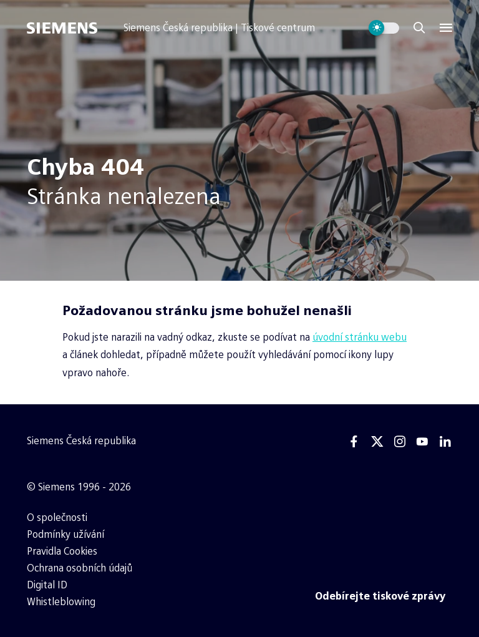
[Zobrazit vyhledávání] (419, 28)
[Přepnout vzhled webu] (384, 28)
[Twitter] (377, 442)
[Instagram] (400, 442)
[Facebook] (354, 442)
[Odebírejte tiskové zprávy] (380, 596)
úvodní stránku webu (359, 337)
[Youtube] (422, 442)
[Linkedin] (445, 442)
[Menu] (446, 28)
